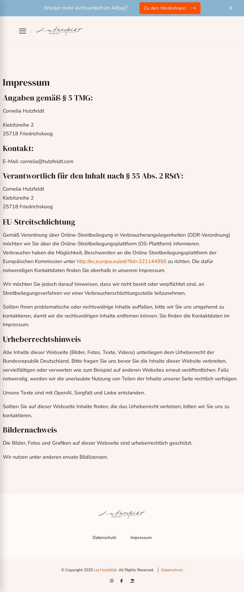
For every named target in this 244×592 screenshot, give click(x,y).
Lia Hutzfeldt (105, 570)
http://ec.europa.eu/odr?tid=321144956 (121, 261)
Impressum (141, 537)
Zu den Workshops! (165, 8)
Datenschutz (104, 537)
